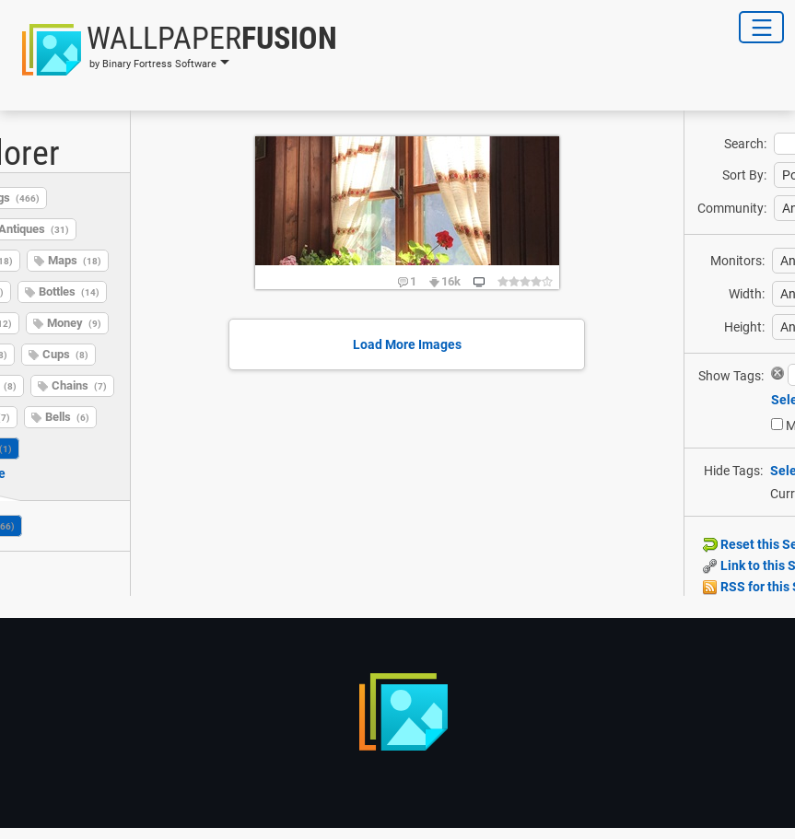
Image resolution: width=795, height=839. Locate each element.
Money (74, 323)
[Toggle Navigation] (761, 27)
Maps (74, 260)
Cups (65, 354)
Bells (67, 417)
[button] (174, 49)
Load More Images (407, 344)
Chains (79, 385)
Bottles (69, 291)
